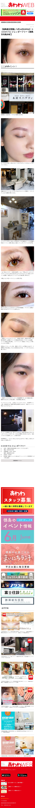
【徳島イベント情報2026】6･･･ (15, 786)
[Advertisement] (17, 474)
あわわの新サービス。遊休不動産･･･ (16, 782)
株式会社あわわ (5, 798)
